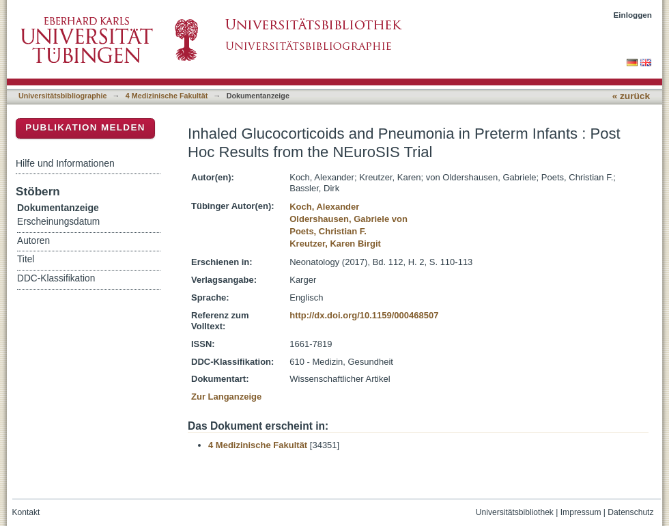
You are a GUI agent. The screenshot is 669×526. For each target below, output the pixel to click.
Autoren (33, 241)
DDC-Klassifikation (56, 278)
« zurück (631, 96)
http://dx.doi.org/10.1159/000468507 (363, 315)
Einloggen (633, 14)
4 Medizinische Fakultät (167, 96)
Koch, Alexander (324, 207)
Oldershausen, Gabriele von (348, 219)
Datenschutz (630, 512)
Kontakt (26, 512)
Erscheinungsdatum (58, 222)
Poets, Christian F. (328, 231)
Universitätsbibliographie (62, 96)
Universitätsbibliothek (515, 512)
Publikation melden (85, 127)
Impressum (580, 512)
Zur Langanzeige (226, 396)
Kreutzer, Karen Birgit (335, 243)
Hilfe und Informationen (65, 163)
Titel (25, 259)
